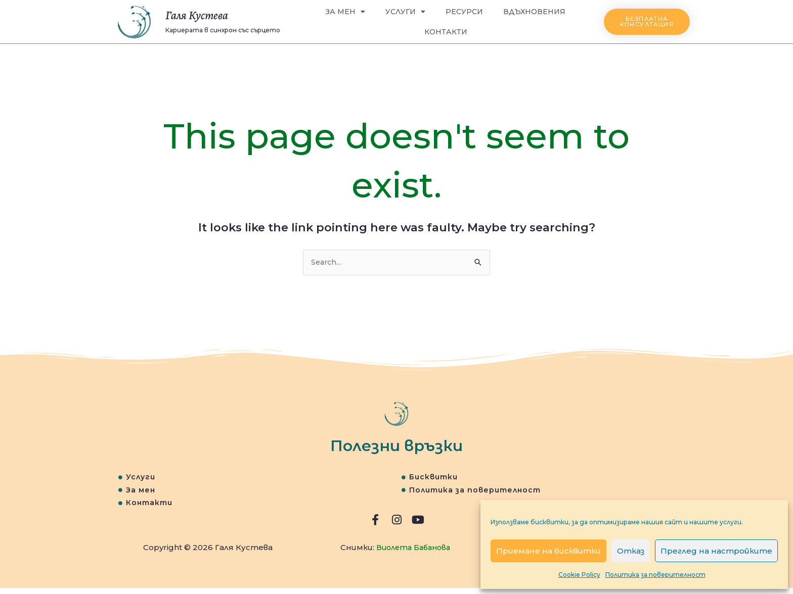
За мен (345, 11)
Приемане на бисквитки (548, 551)
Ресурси (464, 11)
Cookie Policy (579, 574)
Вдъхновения (534, 11)
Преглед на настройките (716, 551)
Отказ (630, 551)
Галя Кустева (205, 14)
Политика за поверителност (655, 574)
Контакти (445, 31)
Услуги (405, 11)
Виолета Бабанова (413, 554)
